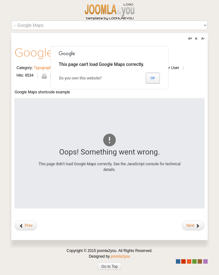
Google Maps (49, 52)
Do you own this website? (80, 78)
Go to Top (109, 266)
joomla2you (120, 256)
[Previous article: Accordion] (25, 225)
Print (44, 76)
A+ (191, 38)
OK (152, 78)
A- (202, 38)
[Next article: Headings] (193, 225)
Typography (44, 68)
